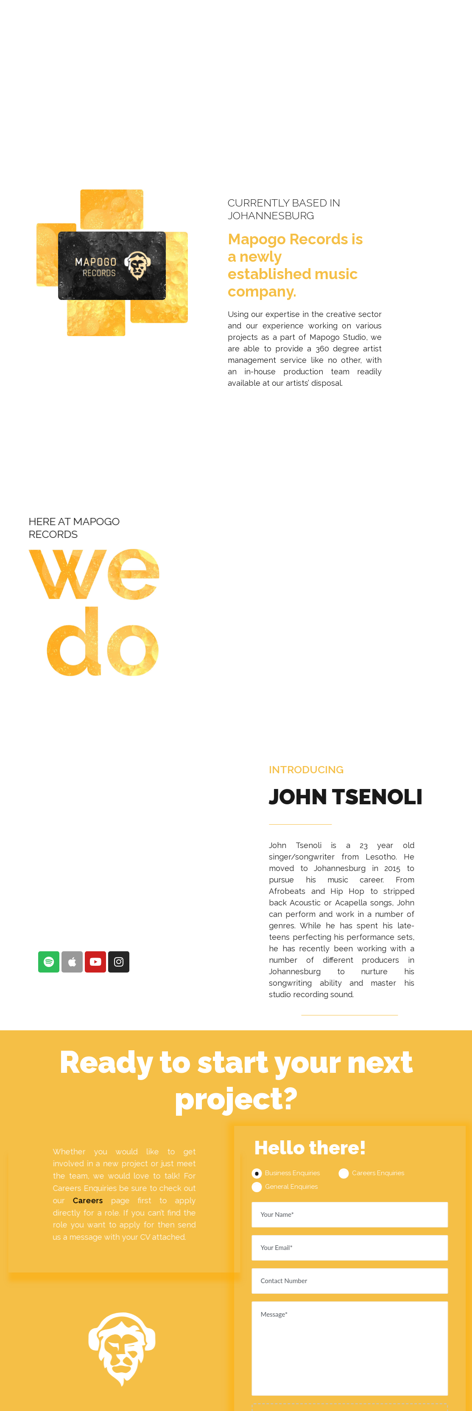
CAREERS (368, 19)
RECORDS (316, 19)
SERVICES (263, 19)
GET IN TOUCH (428, 19)
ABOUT (214, 19)
